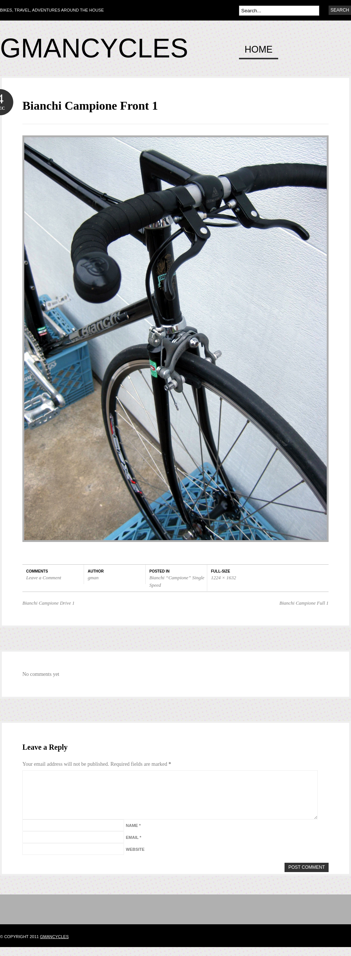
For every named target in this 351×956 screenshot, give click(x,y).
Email (133, 846)
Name (133, 834)
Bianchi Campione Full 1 (304, 603)
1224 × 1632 (223, 577)
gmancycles (54, 945)
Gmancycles (94, 48)
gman (93, 577)
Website (135, 858)
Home (259, 49)
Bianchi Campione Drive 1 (48, 603)
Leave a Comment (43, 577)
